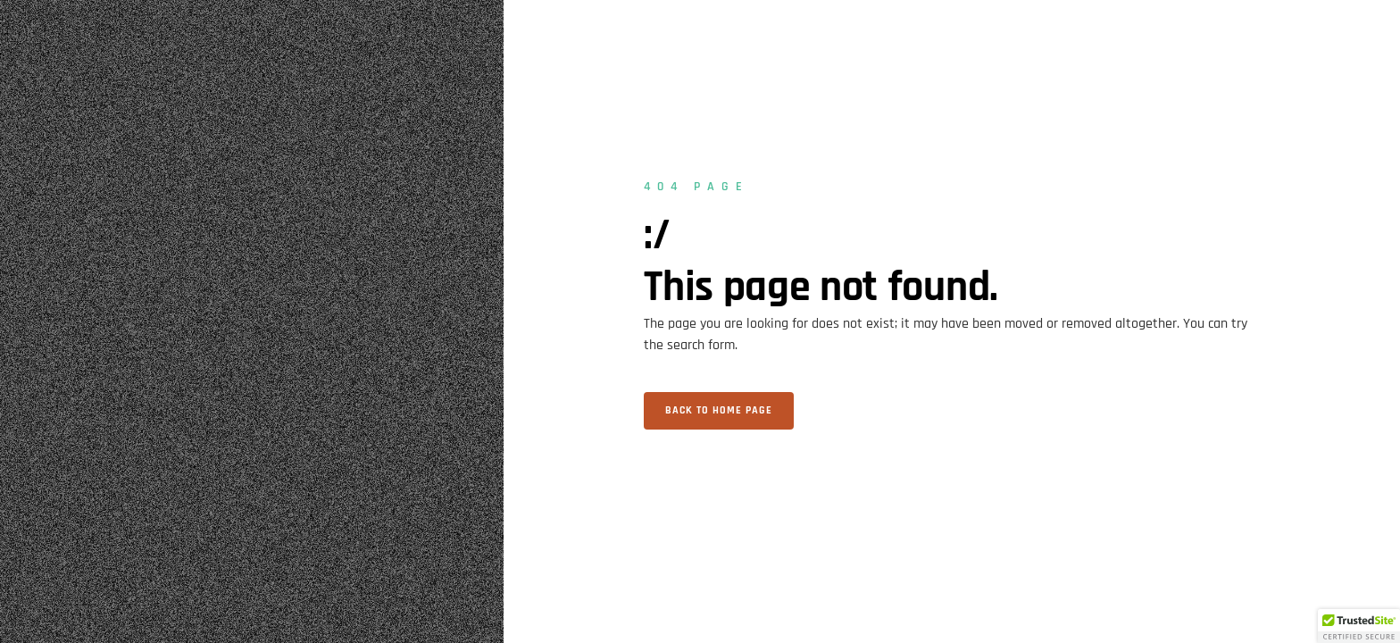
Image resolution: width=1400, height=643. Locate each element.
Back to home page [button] (718, 410)
